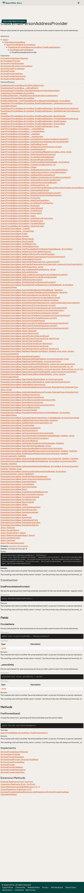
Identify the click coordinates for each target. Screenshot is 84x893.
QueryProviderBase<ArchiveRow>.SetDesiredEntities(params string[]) (31, 193)
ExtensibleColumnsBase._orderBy (15, 228)
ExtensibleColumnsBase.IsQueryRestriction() (20, 333)
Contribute (19, 890)
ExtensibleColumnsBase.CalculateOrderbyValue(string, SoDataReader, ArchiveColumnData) (40, 418)
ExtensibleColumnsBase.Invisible (15, 236)
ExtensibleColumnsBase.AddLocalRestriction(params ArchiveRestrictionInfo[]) (34, 274)
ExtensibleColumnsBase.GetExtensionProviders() (22, 280)
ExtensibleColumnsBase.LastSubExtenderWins (20, 507)
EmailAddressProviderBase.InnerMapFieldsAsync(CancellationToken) (30, 90)
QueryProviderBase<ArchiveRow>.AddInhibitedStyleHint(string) (28, 154)
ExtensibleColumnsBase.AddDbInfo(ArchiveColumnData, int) (26, 423)
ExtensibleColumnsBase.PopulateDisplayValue (20, 522)
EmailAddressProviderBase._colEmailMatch (19, 88)
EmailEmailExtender (51, 47)
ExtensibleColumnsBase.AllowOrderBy (17, 239)
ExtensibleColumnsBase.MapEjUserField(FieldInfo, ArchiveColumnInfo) (31, 361)
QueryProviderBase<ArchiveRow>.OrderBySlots (21, 210)
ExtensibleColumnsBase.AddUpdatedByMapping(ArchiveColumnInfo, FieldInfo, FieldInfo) (39, 451)
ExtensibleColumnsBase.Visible (14, 234)
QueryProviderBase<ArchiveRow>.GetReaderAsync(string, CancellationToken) (34, 170)
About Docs (7, 890)
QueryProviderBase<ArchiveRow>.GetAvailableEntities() (25, 190)
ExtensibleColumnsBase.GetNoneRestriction (20, 246)
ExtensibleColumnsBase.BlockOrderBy (17, 502)
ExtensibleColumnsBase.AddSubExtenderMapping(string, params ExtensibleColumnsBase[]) (40, 303)
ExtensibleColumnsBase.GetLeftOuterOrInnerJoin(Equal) (25, 336)
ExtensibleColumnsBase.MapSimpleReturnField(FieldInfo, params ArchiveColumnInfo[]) (38, 364)
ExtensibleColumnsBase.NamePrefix (16, 517)
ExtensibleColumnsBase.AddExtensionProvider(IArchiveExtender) (29, 277)
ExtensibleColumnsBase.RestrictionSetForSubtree (22, 494)
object (5, 39)
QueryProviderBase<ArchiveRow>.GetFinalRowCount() (24, 144)
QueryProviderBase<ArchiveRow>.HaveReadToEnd (23, 223)
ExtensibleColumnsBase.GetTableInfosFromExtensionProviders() (28, 282)
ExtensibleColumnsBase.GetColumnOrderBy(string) (23, 320)
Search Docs (70, 887)
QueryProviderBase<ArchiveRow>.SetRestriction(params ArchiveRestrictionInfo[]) (36, 177)
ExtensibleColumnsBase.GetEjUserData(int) (19, 430)
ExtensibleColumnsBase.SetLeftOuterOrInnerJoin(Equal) (25, 346)
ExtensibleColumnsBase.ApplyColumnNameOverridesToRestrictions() (30, 297)
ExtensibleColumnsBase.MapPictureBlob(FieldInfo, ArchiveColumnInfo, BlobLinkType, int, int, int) (42, 369)
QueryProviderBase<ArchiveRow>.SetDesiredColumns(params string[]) (31, 147)
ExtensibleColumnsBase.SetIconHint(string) (19, 272)
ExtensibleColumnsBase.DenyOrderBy (17, 241)
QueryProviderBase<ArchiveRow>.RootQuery (20, 205)
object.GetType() (8, 540)
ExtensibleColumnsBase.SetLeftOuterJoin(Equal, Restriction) (26, 343)
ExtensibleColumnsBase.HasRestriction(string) (20, 395)
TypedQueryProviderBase (19, 47)
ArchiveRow (29, 45)
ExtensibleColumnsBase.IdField (14, 504)
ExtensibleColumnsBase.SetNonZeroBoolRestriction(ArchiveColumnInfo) (32, 448)
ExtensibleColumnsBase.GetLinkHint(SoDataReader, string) (26, 446)
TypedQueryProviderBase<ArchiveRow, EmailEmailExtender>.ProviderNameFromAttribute (39, 119)
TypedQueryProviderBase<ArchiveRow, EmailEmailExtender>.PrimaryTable (33, 124)
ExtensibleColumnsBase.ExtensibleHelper (18, 482)
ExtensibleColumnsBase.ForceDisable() (17, 425)
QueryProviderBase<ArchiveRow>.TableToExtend (22, 208)
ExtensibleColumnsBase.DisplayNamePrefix (19, 520)
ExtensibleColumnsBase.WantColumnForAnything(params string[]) (29, 326)
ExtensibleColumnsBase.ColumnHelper (17, 484)
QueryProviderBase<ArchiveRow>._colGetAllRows (22, 129)
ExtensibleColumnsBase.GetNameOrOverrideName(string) (26, 251)
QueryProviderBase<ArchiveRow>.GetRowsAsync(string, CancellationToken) (33, 172)
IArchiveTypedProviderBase (12, 68)
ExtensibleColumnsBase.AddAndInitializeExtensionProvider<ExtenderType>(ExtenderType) (39, 392)
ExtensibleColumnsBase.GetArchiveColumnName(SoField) (26, 479)
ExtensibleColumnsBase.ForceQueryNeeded (20, 497)
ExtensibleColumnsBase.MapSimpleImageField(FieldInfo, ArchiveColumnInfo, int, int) (37, 366)
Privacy (45, 887)
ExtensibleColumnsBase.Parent (14, 489)
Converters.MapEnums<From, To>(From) (18, 784)
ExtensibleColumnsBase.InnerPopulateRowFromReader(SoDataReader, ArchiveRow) (37, 249)
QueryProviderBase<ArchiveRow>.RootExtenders (22, 221)
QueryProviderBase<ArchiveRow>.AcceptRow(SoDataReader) (27, 157)
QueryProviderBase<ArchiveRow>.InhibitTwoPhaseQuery (25, 200)
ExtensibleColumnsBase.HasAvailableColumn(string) (23, 384)
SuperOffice (13, 546)
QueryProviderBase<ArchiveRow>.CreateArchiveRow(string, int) (28, 164)
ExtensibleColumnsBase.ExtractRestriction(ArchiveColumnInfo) (28, 405)
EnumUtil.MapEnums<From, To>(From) (17, 782)
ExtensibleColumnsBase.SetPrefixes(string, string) (22, 267)
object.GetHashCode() (10, 538)
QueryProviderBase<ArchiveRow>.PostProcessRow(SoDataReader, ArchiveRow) (35, 162)
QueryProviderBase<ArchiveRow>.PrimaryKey (20, 198)
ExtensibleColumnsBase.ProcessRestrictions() (20, 407)
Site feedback (57, 887)
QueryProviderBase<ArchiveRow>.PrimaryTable (21, 213)
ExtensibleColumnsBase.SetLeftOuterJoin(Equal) (21, 341)
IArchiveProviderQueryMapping (14, 58)
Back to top (30, 890)
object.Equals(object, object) (13, 533)
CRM (18, 546)
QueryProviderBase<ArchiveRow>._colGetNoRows (23, 131)
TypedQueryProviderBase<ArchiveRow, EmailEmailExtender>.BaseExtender (33, 116)
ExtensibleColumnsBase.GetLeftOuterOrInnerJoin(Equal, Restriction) (30, 338)
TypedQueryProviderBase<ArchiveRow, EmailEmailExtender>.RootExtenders (33, 121)
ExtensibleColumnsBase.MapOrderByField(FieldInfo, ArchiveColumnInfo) (32, 379)
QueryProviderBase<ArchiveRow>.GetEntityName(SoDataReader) (29, 182)
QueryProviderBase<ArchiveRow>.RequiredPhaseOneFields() (27, 159)
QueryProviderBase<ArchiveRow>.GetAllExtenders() (23, 149)
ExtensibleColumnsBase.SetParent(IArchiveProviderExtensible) (27, 254)
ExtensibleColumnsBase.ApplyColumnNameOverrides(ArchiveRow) (30, 300)
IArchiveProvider (8, 71)
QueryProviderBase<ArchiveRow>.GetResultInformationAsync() (28, 175)
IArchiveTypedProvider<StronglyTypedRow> (20, 759)
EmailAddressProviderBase (21, 50)
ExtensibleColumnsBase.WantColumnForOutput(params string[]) (28, 305)
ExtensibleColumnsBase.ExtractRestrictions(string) (22, 397)
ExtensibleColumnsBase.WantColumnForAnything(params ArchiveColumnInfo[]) (35, 328)
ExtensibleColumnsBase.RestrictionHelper (19, 487)
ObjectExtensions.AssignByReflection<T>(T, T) (20, 787)
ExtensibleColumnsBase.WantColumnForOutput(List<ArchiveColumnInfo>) (32, 310)
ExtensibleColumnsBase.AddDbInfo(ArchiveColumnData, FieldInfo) (29, 420)
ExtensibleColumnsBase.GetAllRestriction (18, 244)
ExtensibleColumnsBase (14, 42)
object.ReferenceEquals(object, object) (18, 535)
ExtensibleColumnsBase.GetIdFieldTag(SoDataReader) (24, 476)
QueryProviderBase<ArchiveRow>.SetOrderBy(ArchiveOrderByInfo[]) (31, 180)
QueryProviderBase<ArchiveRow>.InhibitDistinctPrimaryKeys (27, 218)
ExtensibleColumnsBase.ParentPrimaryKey (19, 510)
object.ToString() (8, 528)
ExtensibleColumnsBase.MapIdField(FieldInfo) (20, 356)
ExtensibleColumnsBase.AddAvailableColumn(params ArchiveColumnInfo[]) (33, 257)
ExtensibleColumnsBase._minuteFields (17, 231)
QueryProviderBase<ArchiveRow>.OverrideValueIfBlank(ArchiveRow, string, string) (36, 152)
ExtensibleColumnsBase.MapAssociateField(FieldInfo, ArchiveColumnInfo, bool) (35, 359)
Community (20, 887)
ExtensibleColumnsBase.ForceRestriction (18, 499)
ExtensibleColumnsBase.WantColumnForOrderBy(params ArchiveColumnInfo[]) (34, 323)
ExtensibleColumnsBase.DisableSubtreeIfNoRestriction (24, 492)
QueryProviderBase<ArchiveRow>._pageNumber (22, 136)
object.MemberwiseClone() (12, 543)
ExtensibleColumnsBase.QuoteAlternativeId (19, 512)
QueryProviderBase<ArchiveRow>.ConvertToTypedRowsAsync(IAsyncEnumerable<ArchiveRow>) (42, 188)
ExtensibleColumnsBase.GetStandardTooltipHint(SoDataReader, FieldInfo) (32, 443)
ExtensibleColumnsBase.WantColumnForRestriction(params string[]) (30, 313)
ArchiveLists (24, 546)
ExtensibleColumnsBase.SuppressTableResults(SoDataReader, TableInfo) (32, 290)
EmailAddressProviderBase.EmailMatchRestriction (22, 85)
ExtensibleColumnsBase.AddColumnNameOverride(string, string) (29, 295)
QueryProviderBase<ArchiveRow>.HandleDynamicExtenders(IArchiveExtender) (35, 142)
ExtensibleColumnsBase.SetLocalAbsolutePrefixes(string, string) (28, 269)
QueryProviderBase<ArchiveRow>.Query (18, 216)
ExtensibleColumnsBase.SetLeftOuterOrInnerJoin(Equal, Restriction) (30, 349)
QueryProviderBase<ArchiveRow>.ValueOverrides (22, 226)
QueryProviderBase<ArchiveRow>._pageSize (20, 134)
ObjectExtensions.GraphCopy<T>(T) (16, 789)
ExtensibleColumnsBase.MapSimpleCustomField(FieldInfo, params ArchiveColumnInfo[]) (38, 372)
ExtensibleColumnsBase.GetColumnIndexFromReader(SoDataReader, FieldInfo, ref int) (37, 436)
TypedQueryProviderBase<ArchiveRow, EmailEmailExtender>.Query (30, 126)
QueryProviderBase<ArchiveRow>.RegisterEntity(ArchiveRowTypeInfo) (31, 195)
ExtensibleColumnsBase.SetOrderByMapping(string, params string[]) (30, 262)
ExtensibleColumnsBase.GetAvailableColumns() (21, 259)
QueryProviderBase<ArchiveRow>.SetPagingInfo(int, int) (25, 185)
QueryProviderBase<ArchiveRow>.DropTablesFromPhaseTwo (27, 203)
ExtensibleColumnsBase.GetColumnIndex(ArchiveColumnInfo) (27, 433)
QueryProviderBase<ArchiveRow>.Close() (18, 167)
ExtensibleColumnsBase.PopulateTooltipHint (20, 525)
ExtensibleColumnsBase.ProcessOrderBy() (19, 410)
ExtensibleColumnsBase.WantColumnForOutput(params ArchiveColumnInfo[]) (34, 308)
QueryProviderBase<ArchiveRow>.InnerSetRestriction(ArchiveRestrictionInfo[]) (34, 139)
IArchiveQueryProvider (10, 61)
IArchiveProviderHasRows (12, 74)
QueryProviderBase (14, 45)
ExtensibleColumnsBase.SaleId (14, 515)
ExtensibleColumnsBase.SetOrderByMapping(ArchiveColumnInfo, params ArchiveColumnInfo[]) (42, 264)
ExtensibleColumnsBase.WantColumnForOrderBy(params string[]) (29, 318)
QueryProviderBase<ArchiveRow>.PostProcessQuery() (24, 733)
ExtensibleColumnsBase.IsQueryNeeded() (19, 331)
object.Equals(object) (10, 530)
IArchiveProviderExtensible (12, 63)
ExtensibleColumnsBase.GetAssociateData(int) (21, 428)
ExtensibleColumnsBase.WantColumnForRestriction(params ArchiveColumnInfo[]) (35, 315)
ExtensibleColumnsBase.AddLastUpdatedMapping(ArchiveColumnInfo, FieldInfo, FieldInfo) (39, 458)
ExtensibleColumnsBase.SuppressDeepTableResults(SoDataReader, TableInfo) (34, 292)
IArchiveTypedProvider (10, 66)
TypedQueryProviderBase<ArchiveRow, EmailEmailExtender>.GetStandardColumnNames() (40, 108)
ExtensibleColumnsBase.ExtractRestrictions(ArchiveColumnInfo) (28, 400)
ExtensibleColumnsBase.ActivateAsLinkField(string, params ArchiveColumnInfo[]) (35, 382)
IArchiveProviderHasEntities (12, 79)
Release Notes (34, 887)
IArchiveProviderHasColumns (13, 76)
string (3, 648)
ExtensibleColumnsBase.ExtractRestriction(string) (22, 402)
